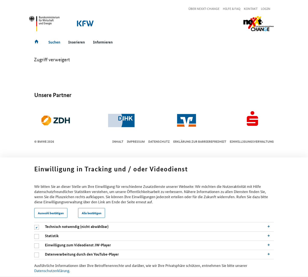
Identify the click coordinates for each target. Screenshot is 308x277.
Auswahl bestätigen (51, 213)
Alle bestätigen (91, 213)
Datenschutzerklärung (51, 270)
